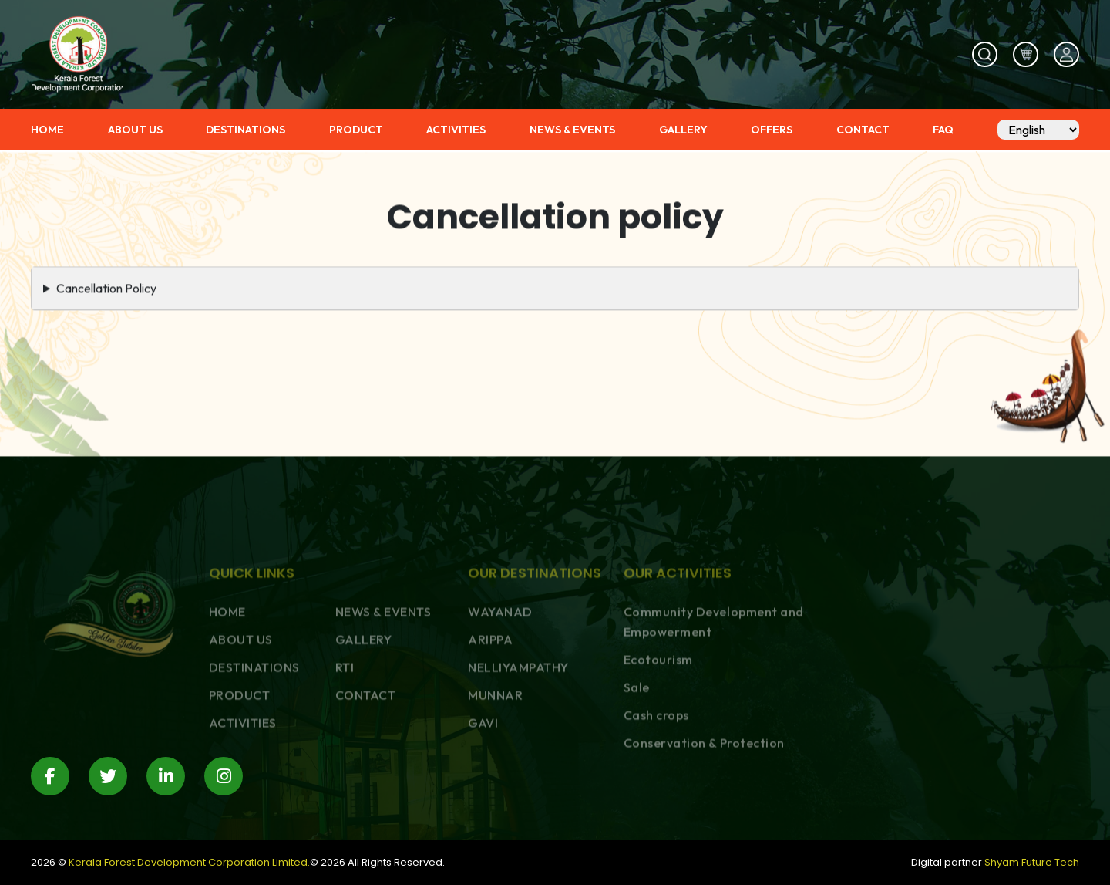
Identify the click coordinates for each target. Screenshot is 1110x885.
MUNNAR (495, 752)
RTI (345, 724)
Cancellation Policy (106, 294)
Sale (637, 744)
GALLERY (683, 130)
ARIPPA (490, 696)
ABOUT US (135, 130)
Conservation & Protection (704, 800)
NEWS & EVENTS (572, 130)
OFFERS (771, 130)
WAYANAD (500, 669)
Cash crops (656, 772)
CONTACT (863, 130)
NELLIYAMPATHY (518, 724)
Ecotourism (658, 717)
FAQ (943, 130)
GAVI (483, 780)
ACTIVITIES (456, 130)
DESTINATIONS (245, 130)
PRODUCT (356, 130)
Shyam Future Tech (1031, 862)
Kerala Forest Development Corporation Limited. (189, 862)
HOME (47, 130)
